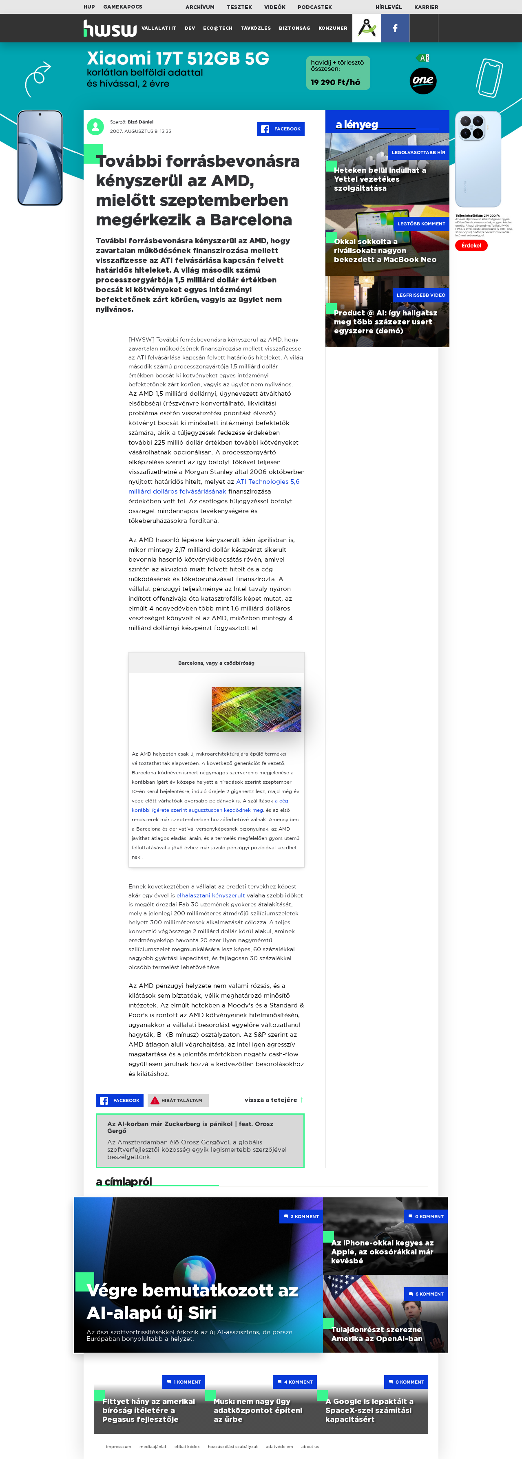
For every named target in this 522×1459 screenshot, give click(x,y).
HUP (89, 6)
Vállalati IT (159, 28)
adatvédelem (279, 1446)
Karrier (426, 7)
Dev (190, 28)
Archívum (200, 7)
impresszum (118, 1446)
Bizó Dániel (140, 122)
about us (310, 1446)
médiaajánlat (152, 1446)
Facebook (281, 129)
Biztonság (294, 28)
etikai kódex (187, 1446)
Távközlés (256, 28)
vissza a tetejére (271, 1100)
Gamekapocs (122, 6)
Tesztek (239, 7)
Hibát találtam (176, 1100)
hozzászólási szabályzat (233, 1446)
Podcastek (315, 7)
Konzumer (333, 28)
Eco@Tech (217, 28)
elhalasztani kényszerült (211, 895)
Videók (274, 7)
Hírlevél (389, 7)
